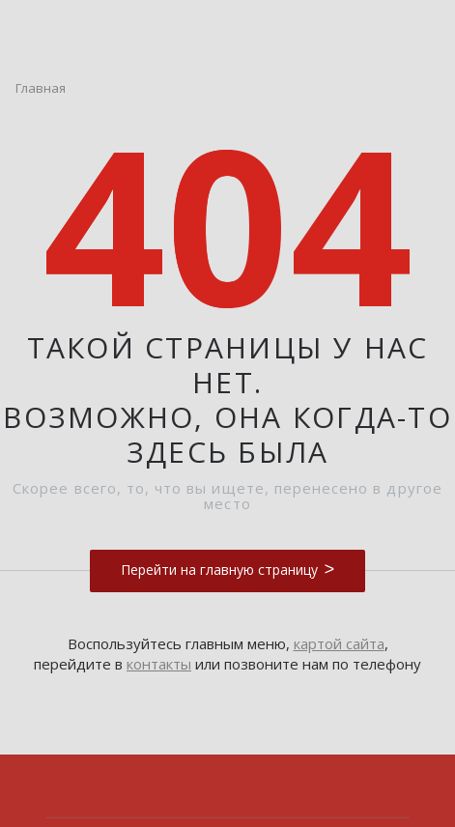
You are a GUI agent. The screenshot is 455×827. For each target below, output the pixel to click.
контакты (159, 663)
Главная (40, 88)
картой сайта (339, 643)
